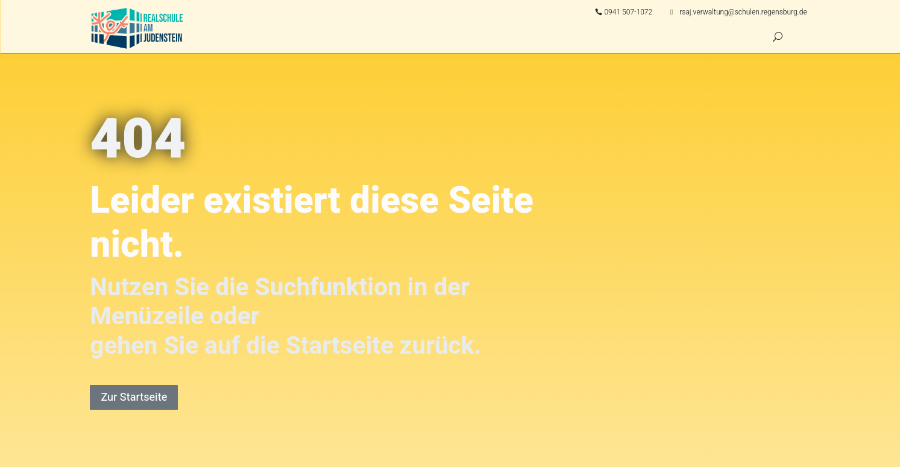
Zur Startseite (134, 397)
